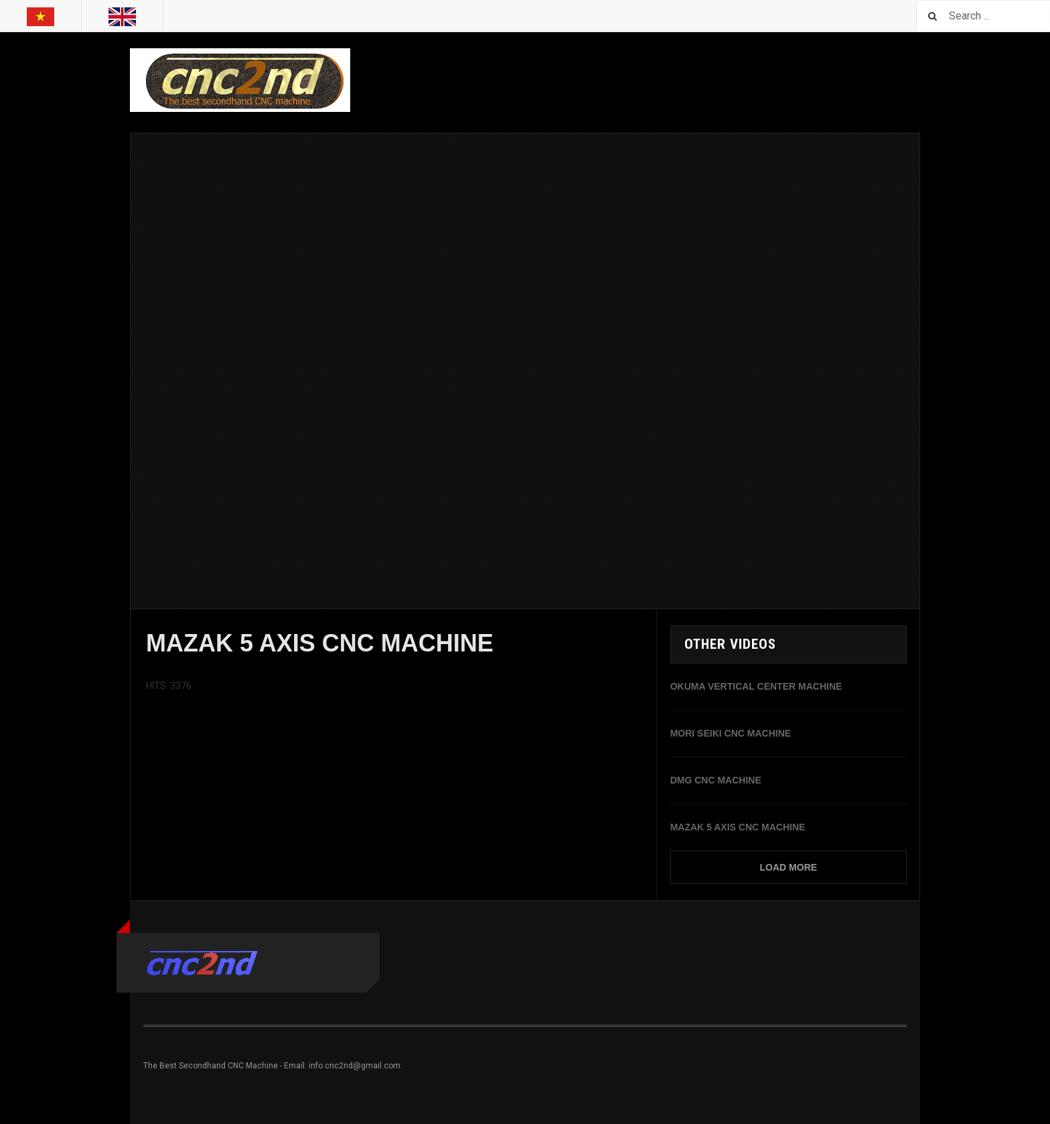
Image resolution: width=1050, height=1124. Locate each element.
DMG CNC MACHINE (715, 780)
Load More (789, 867)
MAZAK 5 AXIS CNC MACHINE (738, 827)
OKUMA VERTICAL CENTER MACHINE (756, 686)
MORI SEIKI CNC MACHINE (730, 733)
